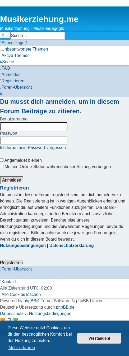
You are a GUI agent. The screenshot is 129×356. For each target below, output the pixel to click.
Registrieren (11, 262)
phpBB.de (65, 307)
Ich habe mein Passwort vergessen (33, 147)
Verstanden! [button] (99, 338)
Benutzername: (14, 119)
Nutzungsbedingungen (23, 245)
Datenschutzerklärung (71, 245)
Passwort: (9, 133)
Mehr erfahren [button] (21, 347)
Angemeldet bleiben (21, 160)
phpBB (30, 301)
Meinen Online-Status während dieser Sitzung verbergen (55, 166)
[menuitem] (24, 49)
